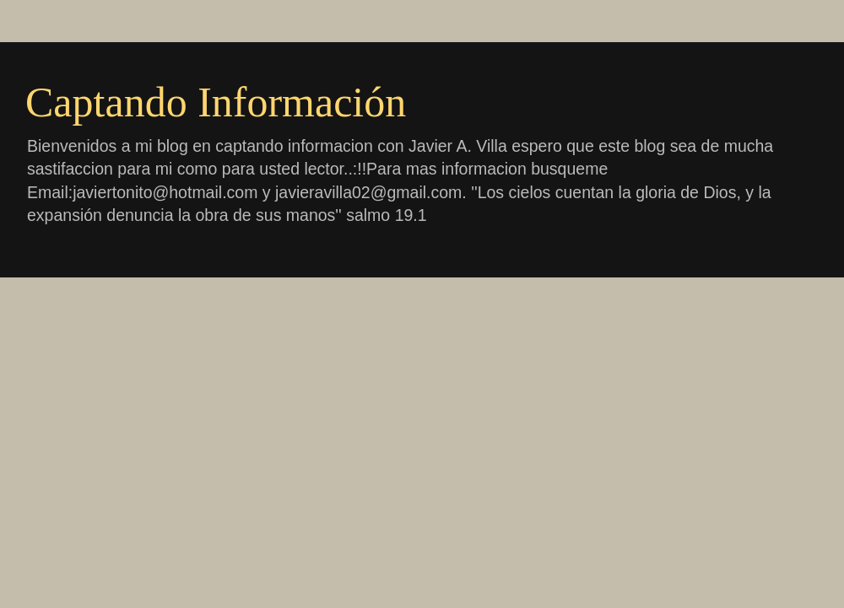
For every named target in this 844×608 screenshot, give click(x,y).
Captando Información (215, 102)
